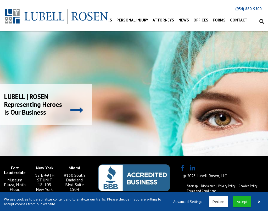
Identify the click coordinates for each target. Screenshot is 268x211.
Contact (238, 20)
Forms (219, 20)
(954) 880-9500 (248, 8)
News (183, 20)
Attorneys (163, 20)
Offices (200, 20)
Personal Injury (132, 20)
